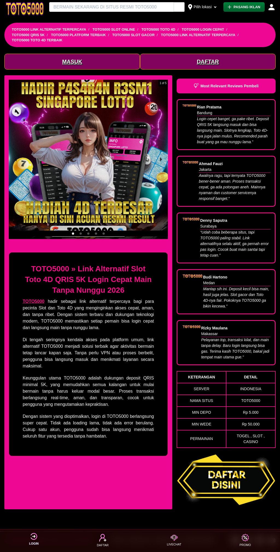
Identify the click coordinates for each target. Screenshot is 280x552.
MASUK (72, 62)
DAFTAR (208, 62)
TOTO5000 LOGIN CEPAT (203, 29)
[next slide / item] (161, 159)
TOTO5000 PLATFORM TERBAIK (78, 35)
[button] (73, 233)
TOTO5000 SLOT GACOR (133, 35)
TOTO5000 (33, 301)
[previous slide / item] (15, 159)
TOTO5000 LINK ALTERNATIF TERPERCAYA (49, 29)
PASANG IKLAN (244, 7)
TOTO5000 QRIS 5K (28, 35)
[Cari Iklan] (179, 7)
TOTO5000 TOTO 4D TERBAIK (37, 40)
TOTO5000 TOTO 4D (158, 29)
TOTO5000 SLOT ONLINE (113, 29)
